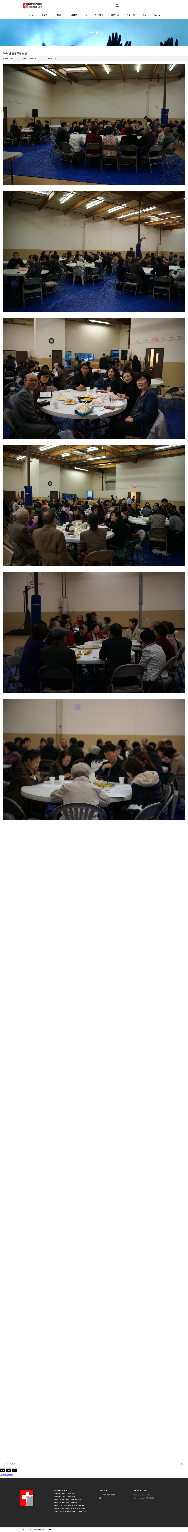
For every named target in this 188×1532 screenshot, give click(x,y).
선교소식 (115, 15)
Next (14, 1470)
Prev (8, 1470)
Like (6, 1464)
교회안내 (45, 15)
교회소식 (131, 15)
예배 (59, 15)
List (2, 1470)
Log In (157, 15)
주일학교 (73, 15)
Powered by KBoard (6, 1475)
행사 (144, 15)
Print (182, 1464)
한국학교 (99, 15)
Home (31, 15)
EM (86, 15)
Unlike (12, 1464)
